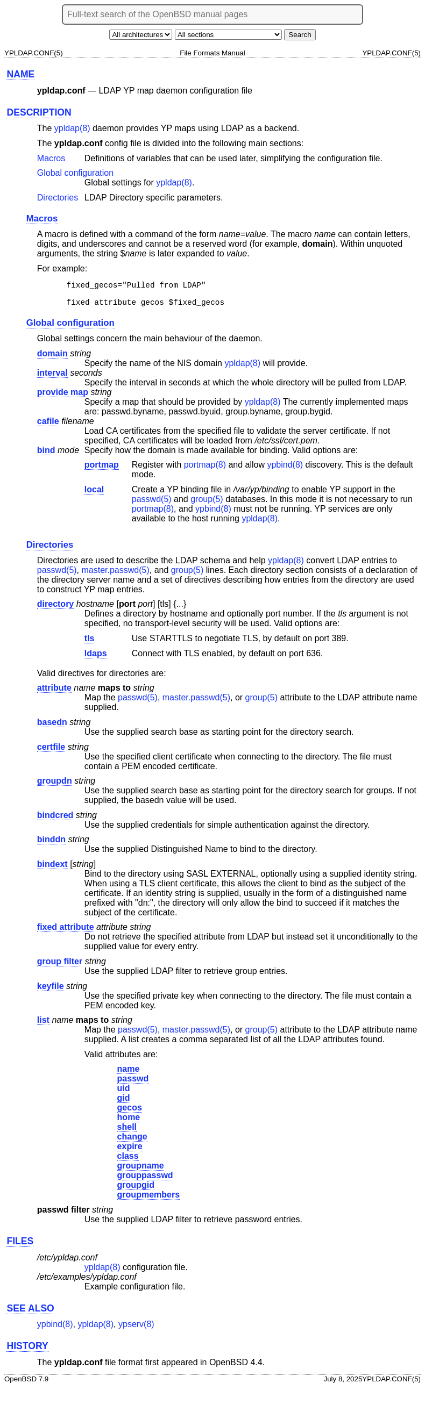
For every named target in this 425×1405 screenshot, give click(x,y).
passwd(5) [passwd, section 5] (152, 503)
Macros (51, 158)
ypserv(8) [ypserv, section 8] (136, 1329)
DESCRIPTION (38, 112)
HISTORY (27, 1350)
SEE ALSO (30, 1313)
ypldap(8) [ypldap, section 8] (72, 128)
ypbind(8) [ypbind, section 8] (285, 469)
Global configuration (75, 172)
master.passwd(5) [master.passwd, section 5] (116, 574)
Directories (57, 197)
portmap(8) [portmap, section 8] (205, 469)
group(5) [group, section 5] (206, 503)
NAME (20, 74)
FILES (19, 1246)
